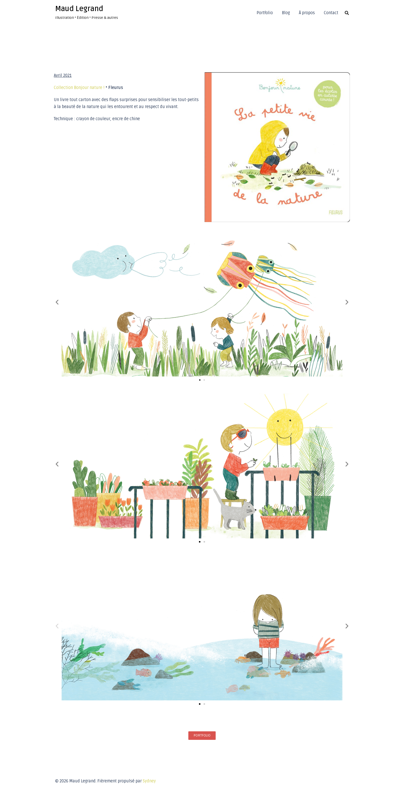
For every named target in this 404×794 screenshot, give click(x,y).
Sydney (149, 781)
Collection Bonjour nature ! (79, 87)
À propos (307, 12)
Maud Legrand (79, 8)
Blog (286, 12)
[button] (57, 302)
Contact (331, 12)
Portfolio (265, 12)
